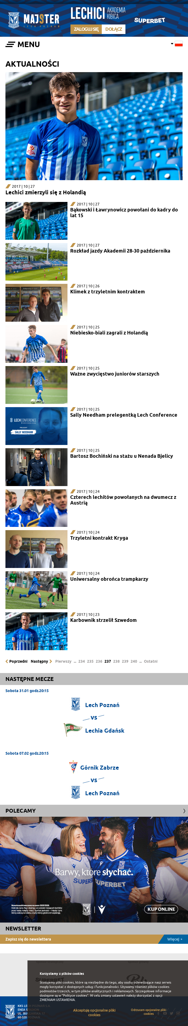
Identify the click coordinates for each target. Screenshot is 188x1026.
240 (134, 661)
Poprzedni (18, 661)
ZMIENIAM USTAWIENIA (57, 1000)
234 (81, 661)
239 (125, 661)
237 (107, 661)
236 (99, 661)
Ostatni (151, 661)
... (75, 661)
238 (116, 661)
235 (90, 661)
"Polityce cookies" (75, 995)
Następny (39, 661)
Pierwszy (63, 661)
